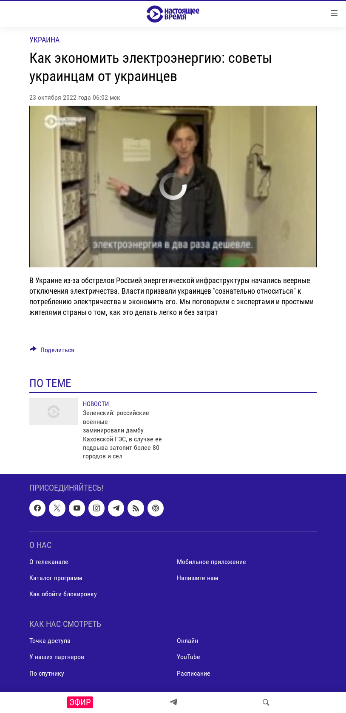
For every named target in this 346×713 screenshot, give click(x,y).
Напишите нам (197, 578)
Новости (96, 404)
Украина (44, 39)
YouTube (188, 657)
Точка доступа (50, 641)
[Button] (52, 352)
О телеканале (48, 562)
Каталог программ (55, 578)
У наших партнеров (56, 657)
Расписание (193, 673)
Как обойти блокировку (63, 594)
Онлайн (187, 641)
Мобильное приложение (211, 562)
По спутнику (46, 673)
